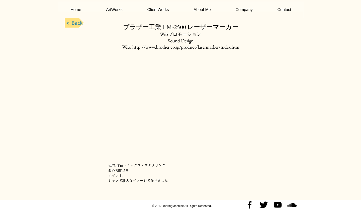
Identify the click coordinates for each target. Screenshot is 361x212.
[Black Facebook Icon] (249, 205)
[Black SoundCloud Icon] (292, 205)
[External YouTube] (180, 106)
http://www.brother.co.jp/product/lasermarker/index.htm (185, 47)
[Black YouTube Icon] (278, 205)
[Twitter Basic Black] (263, 205)
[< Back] (74, 23)
